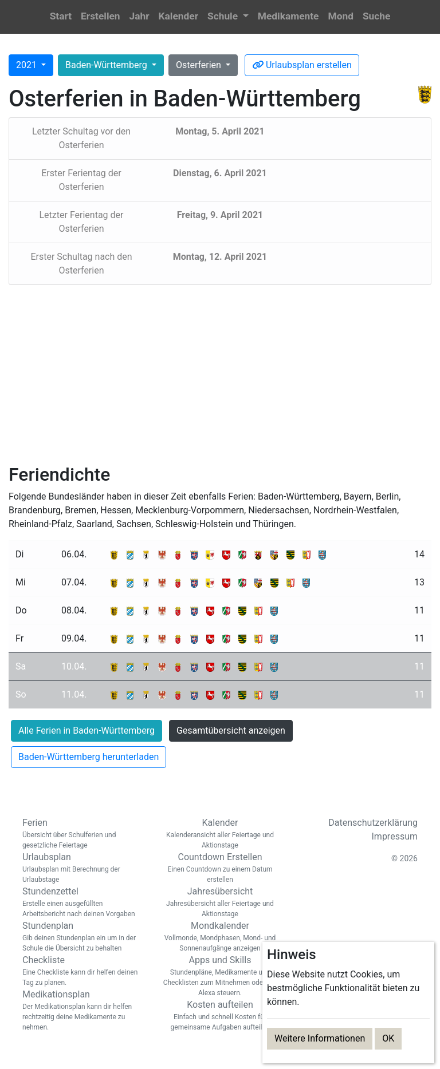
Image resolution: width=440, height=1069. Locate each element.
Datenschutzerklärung (373, 822)
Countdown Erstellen (220, 868)
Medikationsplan (82, 1010)
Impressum (395, 836)
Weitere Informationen (319, 1038)
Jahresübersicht (220, 902)
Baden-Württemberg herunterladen (88, 756)
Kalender (220, 833)
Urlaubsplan (82, 868)
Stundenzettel (82, 902)
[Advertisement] (220, 374)
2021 (27, 65)
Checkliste (82, 971)
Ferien (82, 833)
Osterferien (199, 65)
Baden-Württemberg (107, 65)
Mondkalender (220, 936)
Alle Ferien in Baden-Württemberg (86, 730)
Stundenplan (82, 936)
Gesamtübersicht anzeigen (230, 730)
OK (388, 1038)
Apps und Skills (220, 976)
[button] (228, 17)
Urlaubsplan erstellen (302, 65)
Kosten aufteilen (220, 1015)
